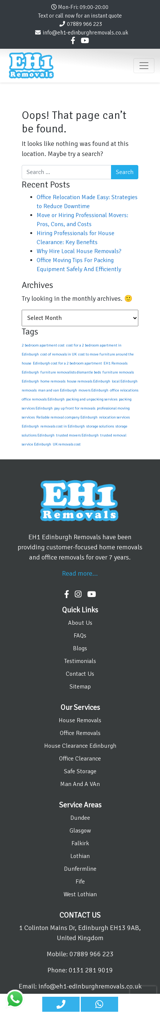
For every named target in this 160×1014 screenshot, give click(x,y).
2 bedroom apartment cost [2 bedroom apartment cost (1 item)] (43, 345)
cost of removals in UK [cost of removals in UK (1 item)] (58, 354)
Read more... (80, 573)
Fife (80, 881)
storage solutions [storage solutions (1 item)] (100, 426)
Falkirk (80, 843)
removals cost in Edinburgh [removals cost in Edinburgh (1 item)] (62, 426)
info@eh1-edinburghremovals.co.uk (85, 32)
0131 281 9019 (91, 970)
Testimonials (80, 661)
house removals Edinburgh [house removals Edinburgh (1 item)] (88, 381)
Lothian (80, 856)
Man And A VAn (80, 784)
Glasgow (80, 830)
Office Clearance (80, 758)
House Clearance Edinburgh (80, 746)
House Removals (80, 720)
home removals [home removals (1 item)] (52, 381)
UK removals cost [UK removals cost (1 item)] (67, 444)
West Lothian (80, 894)
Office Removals (80, 733)
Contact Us (80, 674)
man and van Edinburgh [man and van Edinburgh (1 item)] (57, 390)
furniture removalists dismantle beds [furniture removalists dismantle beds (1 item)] (70, 372)
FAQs (80, 635)
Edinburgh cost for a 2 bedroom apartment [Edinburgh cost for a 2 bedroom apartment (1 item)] (67, 363)
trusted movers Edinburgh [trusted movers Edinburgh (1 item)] (77, 435)
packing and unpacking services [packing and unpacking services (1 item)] (91, 399)
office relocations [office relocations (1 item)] (124, 390)
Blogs (80, 648)
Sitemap (80, 686)
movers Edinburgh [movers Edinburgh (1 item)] (93, 390)
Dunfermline (80, 869)
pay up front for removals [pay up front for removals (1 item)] (74, 408)
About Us (80, 623)
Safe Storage (80, 771)
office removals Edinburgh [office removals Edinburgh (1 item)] (43, 399)
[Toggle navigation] (143, 65)
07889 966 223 (84, 24)
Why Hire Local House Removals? (79, 251)
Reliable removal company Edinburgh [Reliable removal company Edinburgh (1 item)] (67, 417)
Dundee (80, 818)
